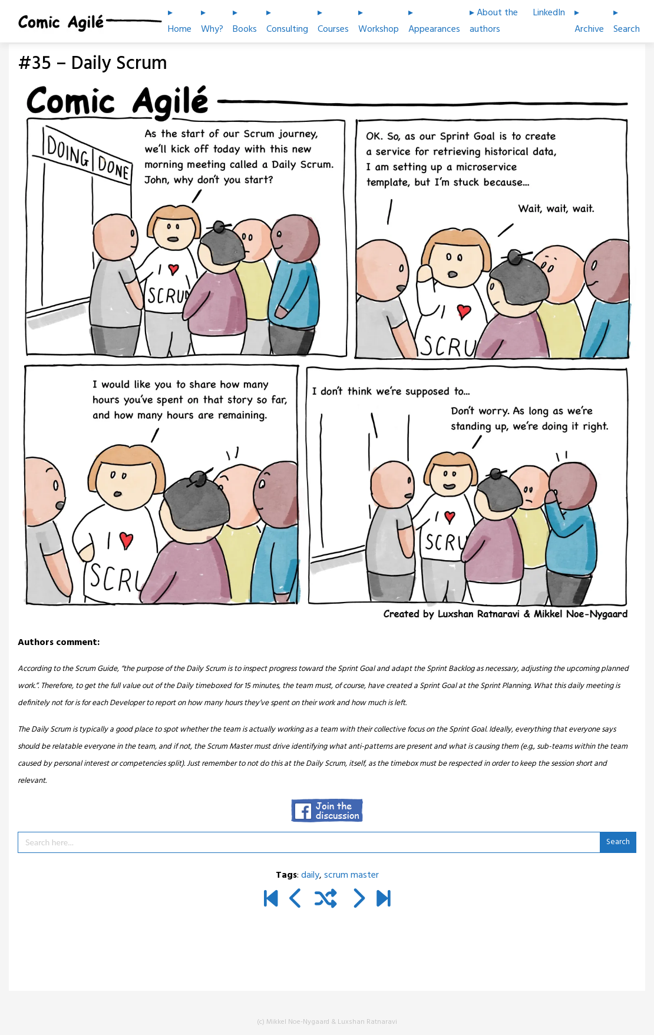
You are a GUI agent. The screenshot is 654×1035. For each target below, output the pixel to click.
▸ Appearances (434, 21)
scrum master (351, 875)
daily (310, 875)
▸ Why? (212, 21)
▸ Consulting (287, 21)
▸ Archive (589, 21)
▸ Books (245, 21)
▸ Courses (333, 21)
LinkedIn (549, 13)
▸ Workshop (378, 21)
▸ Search (626, 21)
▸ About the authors (494, 21)
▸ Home (179, 21)
